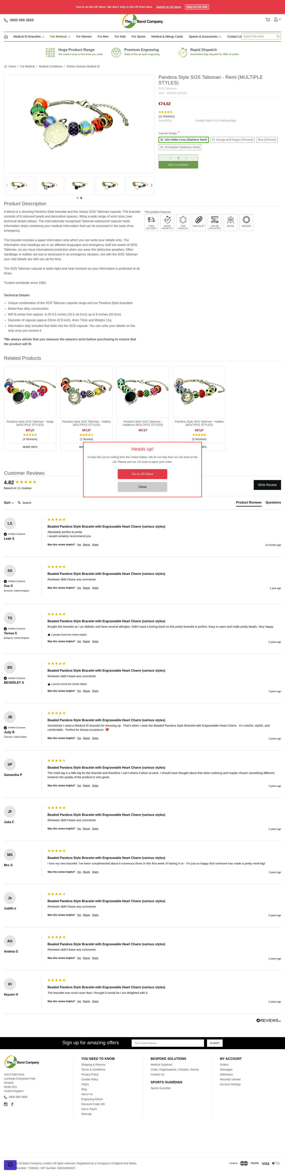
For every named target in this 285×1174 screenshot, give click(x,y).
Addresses (226, 1074)
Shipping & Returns (93, 1064)
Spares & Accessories (205, 36)
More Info (30, 446)
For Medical (60, 36)
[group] (25, 482)
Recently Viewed (230, 1079)
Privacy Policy (90, 1074)
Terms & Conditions (93, 1069)
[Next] (152, 185)
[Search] (32, 503)
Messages (226, 1069)
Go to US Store (142, 474)
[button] (220, 114)
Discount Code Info (93, 1104)
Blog (84, 1089)
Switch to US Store (168, 6)
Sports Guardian (161, 1088)
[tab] (249, 503)
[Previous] (7, 185)
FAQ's (85, 1084)
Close (143, 487)
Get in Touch (89, 1109)
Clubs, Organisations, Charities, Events (175, 1069)
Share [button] (95, 544)
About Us (87, 1094)
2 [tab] (81, 198)
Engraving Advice (92, 1099)
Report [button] (86, 544)
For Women (84, 36)
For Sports (138, 36)
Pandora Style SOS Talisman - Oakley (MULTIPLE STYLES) (86, 423)
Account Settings (230, 1084)
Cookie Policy (89, 1079)
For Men (103, 36)
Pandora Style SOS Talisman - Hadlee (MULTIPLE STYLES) (199, 423)
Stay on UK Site (197, 6)
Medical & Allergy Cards (167, 36)
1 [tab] (78, 198)
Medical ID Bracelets (28, 36)
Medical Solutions (161, 1064)
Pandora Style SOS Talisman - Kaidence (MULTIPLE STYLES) (143, 423)
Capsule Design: (169, 133)
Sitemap (86, 1114)
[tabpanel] (19, 186)
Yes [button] (79, 544)
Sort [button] (9, 503)
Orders (224, 1064)
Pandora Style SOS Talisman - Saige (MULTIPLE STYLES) (30, 423)
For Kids (120, 36)
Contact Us (234, 36)
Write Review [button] (267, 485)
